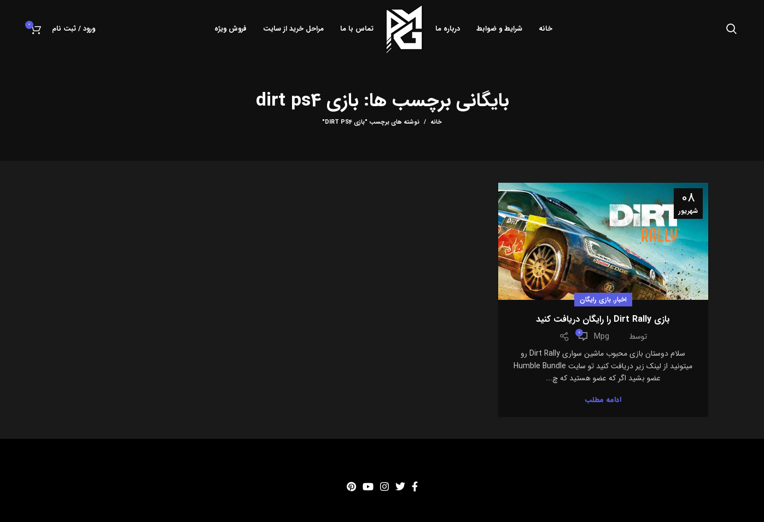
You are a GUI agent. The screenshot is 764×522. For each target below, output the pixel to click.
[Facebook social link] (415, 486)
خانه (436, 122)
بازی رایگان (595, 299)
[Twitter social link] (400, 486)
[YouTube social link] (368, 486)
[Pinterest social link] (351, 486)
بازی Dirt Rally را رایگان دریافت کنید (603, 319)
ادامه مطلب (603, 399)
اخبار (621, 299)
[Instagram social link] (384, 486)
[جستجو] (731, 29)
